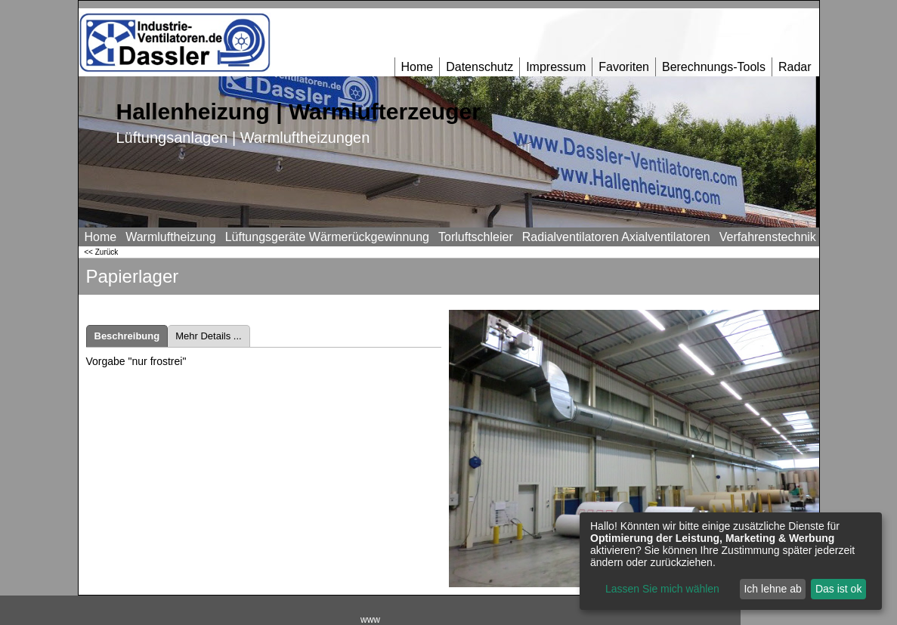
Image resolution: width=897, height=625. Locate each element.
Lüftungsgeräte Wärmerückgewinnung (327, 237)
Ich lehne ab (772, 589)
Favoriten (624, 66)
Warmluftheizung (170, 237)
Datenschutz (479, 66)
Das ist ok (838, 589)
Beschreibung (127, 336)
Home (417, 66)
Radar (795, 66)
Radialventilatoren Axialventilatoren (616, 237)
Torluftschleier (475, 237)
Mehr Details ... (208, 336)
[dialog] (731, 561)
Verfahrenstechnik (767, 237)
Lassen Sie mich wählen (662, 589)
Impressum (556, 66)
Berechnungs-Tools (714, 66)
